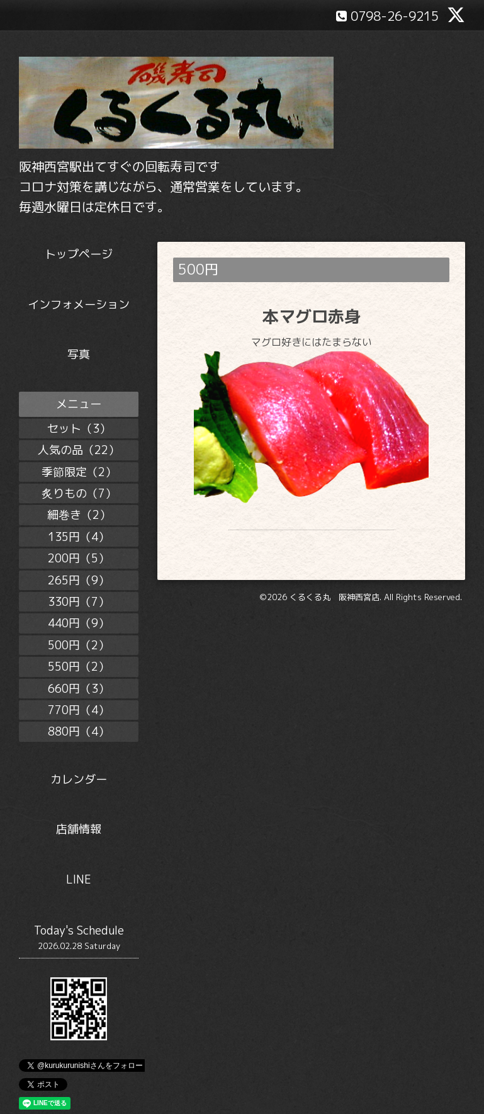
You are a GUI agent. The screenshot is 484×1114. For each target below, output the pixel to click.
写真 (78, 354)
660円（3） (79, 688)
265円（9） (79, 580)
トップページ (79, 254)
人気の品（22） (79, 450)
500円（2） (79, 645)
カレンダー (78, 779)
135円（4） (79, 537)
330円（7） (79, 602)
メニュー (78, 404)
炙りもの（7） (79, 493)
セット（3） (79, 428)
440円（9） (79, 623)
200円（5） (79, 558)
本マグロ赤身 (311, 316)
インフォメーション (79, 304)
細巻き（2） (79, 515)
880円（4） (79, 731)
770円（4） (79, 710)
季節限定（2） (79, 472)
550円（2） (79, 666)
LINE (78, 879)
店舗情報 (78, 829)
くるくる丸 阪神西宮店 (335, 597)
